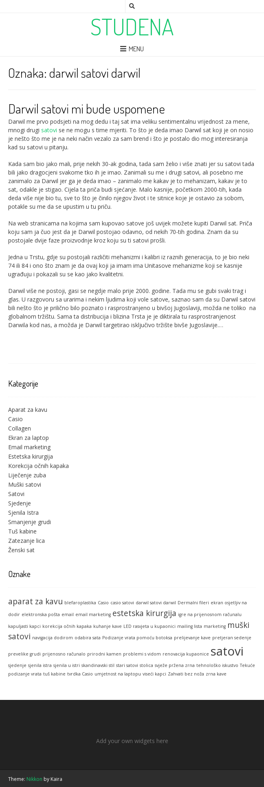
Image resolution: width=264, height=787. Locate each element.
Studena (132, 26)
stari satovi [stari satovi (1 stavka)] (127, 665)
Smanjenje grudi (29, 522)
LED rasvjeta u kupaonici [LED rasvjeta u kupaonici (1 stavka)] (149, 626)
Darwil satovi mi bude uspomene (86, 108)
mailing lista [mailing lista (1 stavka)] (189, 626)
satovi (49, 130)
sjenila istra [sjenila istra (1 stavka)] (40, 665)
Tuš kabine (22, 531)
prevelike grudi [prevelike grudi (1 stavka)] (24, 654)
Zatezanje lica (26, 540)
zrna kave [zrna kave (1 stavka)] (216, 674)
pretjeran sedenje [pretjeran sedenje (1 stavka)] (231, 638)
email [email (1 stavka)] (68, 614)
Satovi (16, 494)
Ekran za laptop (28, 438)
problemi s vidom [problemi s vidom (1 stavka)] (142, 654)
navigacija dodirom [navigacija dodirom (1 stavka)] (52, 638)
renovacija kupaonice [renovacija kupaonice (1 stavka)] (186, 654)
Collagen (19, 428)
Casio (15, 419)
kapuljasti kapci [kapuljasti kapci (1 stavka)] (24, 626)
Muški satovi (24, 484)
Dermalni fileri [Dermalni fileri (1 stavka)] (193, 603)
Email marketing (29, 447)
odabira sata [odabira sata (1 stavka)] (88, 638)
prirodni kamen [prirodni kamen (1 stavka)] (104, 654)
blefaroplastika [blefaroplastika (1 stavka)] (80, 603)
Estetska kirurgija (30, 456)
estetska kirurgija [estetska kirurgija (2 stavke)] (144, 613)
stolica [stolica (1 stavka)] (146, 665)
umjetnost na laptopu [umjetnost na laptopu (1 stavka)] (118, 674)
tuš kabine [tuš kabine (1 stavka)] (54, 674)
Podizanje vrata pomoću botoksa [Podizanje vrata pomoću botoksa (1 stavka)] (137, 638)
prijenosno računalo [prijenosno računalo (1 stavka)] (64, 654)
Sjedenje (19, 503)
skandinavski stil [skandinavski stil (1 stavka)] (97, 665)
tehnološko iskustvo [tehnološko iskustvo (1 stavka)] (217, 665)
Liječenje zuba (27, 475)
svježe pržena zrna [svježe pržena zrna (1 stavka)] (175, 665)
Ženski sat (21, 550)
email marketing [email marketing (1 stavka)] (93, 614)
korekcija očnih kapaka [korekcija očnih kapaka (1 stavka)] (67, 626)
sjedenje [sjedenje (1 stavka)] (17, 665)
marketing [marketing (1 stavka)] (215, 626)
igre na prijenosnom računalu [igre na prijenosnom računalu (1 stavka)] (210, 614)
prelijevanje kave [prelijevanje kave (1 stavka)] (192, 638)
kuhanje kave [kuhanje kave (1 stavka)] (107, 626)
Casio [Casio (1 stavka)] (103, 603)
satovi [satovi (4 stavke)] (227, 651)
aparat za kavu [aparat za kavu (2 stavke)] (35, 601)
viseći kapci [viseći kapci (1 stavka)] (154, 674)
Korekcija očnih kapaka (38, 466)
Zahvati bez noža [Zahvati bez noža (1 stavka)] (186, 674)
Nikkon (34, 779)
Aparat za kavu (27, 409)
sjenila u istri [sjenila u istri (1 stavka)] (66, 665)
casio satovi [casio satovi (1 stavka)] (122, 603)
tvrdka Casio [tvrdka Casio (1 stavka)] (80, 674)
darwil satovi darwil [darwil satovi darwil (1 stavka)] (156, 603)
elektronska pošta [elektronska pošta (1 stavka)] (41, 614)
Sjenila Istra (23, 512)
